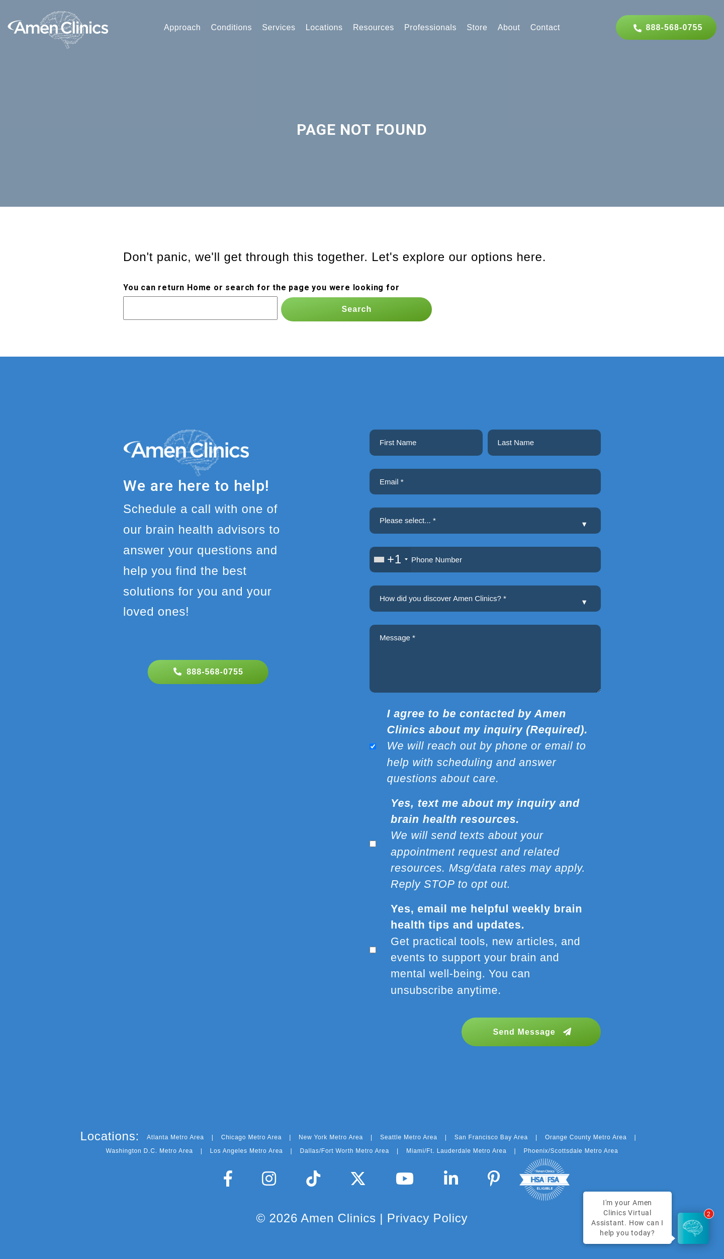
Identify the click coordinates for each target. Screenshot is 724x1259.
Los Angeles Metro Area (246, 1150)
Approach (182, 27)
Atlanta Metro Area (175, 1137)
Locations (324, 27)
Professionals (430, 27)
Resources (373, 27)
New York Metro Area (331, 1137)
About (509, 27)
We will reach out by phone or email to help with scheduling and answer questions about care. (487, 746)
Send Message (532, 1032)
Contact (545, 27)
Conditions (231, 27)
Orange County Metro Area (586, 1137)
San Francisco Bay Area (491, 1137)
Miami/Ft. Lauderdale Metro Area (456, 1150)
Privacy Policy (427, 1218)
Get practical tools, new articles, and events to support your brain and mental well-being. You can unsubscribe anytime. (486, 949)
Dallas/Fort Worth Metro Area (345, 1150)
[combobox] (390, 559)
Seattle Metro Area (408, 1137)
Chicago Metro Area (251, 1137)
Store (477, 27)
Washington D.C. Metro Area (149, 1150)
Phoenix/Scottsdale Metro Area (570, 1150)
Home (199, 287)
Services (278, 27)
